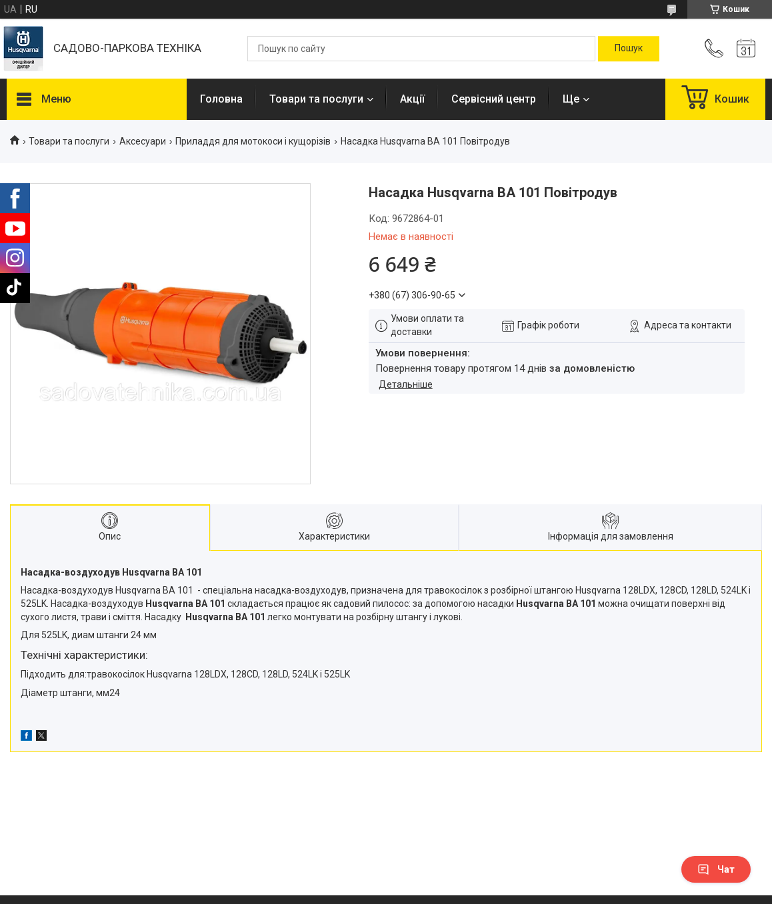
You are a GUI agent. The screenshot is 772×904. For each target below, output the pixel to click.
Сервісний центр (493, 99)
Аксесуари (142, 141)
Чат (716, 869)
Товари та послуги (316, 99)
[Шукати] (628, 48)
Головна (221, 99)
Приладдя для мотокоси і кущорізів (253, 141)
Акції (412, 99)
